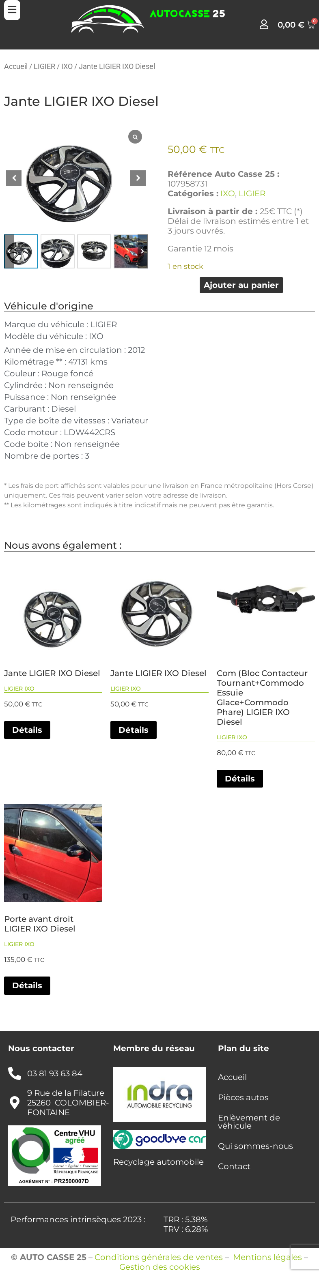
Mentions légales (267, 1257)
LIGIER (44, 66)
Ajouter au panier (241, 285)
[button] (138, 178)
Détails (27, 730)
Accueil (16, 66)
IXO (67, 66)
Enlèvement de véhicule (249, 1122)
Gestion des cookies (159, 1267)
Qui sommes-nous (255, 1146)
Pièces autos (243, 1097)
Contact (234, 1166)
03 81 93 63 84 (54, 1073)
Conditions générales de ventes (159, 1257)
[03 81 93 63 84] (14, 1073)
